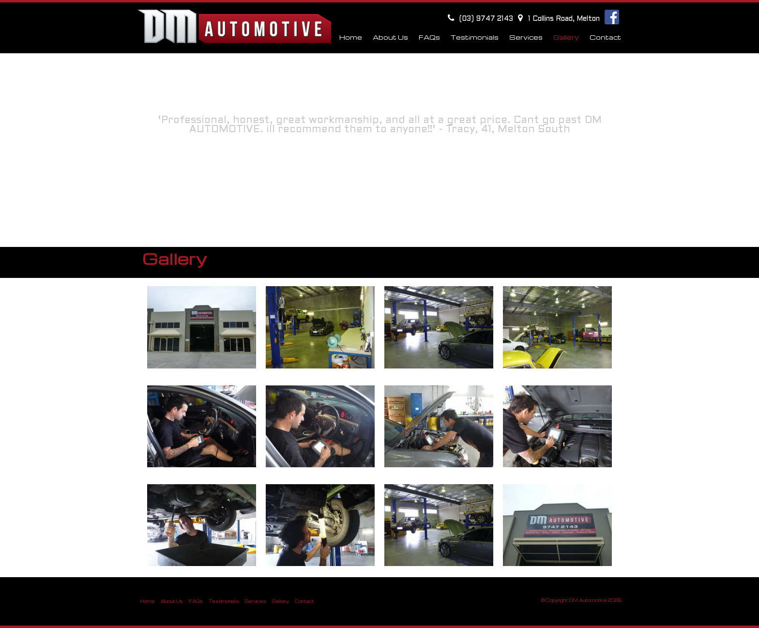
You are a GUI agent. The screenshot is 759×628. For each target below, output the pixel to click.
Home (350, 37)
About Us (172, 601)
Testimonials (224, 601)
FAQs (196, 601)
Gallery (280, 601)
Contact (605, 37)
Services (255, 601)
